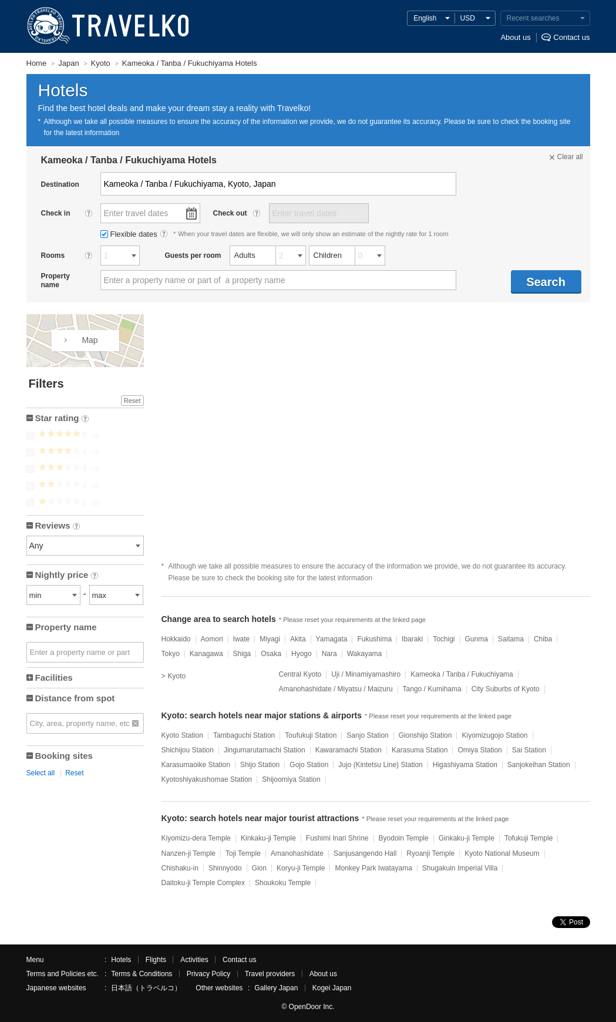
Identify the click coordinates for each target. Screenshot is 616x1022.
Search (545, 281)
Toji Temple (243, 853)
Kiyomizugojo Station (494, 735)
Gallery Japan (276, 988)
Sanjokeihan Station (538, 765)
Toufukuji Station (310, 735)
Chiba (543, 639)
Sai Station (529, 750)
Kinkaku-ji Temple (268, 838)
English (424, 18)
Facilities (54, 678)
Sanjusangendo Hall (365, 853)
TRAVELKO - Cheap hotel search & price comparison (105, 26)
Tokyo (170, 654)
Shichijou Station (187, 750)
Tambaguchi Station (244, 735)
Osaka (271, 654)
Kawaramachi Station (348, 750)
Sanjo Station (367, 735)
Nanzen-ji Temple (188, 853)
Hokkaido (176, 639)
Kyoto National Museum (501, 853)
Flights (156, 960)
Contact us (571, 37)
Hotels (121, 960)
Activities (194, 960)
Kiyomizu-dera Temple (196, 838)
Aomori (212, 639)
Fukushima (374, 639)
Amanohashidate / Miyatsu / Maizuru (336, 689)
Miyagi (270, 639)
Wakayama (364, 654)
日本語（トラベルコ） (146, 988)
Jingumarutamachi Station (264, 750)
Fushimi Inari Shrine (337, 838)
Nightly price (66, 576)
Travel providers (270, 974)
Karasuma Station (419, 750)
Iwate (241, 639)
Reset (132, 400)
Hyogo (301, 654)
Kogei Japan (332, 988)
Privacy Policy (209, 974)
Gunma (476, 639)
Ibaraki (412, 639)
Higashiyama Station (465, 765)
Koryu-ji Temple (301, 868)
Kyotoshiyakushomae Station (207, 779)
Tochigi (444, 639)
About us (515, 37)
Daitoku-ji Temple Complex (203, 883)
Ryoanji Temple (430, 853)
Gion (259, 868)
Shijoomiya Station (291, 779)
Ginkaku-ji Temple (466, 838)
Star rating (62, 419)
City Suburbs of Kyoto (506, 689)
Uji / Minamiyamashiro (365, 674)
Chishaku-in (179, 868)
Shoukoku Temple (283, 883)
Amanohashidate (297, 853)
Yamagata (332, 639)
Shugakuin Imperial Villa (460, 868)
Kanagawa (206, 654)
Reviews (57, 526)
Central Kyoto (300, 674)
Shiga (242, 654)
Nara (329, 654)
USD (467, 18)
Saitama (511, 639)
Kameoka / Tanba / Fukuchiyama (461, 674)
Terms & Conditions (141, 974)
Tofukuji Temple (528, 838)
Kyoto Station (182, 735)
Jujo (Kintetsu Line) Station (380, 765)
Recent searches (533, 18)
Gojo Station (309, 765)
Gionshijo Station (425, 735)
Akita (298, 639)
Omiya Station (479, 750)
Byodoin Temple (404, 838)
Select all (40, 773)
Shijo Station (260, 765)
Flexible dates (130, 234)
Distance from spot (75, 698)
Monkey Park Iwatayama (373, 868)
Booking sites (64, 756)
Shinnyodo (225, 868)
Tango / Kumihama (432, 689)
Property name (66, 627)
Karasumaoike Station (195, 765)
